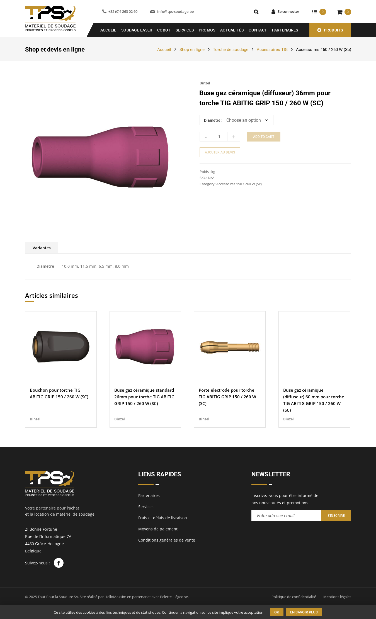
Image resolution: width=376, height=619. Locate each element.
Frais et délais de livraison (162, 517)
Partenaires (285, 30)
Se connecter (288, 11)
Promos (207, 30)
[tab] (41, 248)
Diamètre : (213, 120)
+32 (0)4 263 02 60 (122, 11)
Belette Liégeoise (174, 596)
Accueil (108, 30)
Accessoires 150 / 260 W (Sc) (323, 49)
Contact (258, 30)
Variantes (42, 247)
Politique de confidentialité (293, 596)
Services (185, 30)
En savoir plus (304, 612)
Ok (276, 612)
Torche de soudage (230, 49)
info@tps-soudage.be (175, 11)
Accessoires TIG (272, 49)
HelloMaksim (115, 596)
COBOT (164, 30)
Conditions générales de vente (166, 540)
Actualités (232, 30)
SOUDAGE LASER (136, 30)
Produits (333, 30)
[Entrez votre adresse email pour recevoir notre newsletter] (286, 515)
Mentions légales (337, 596)
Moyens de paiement (158, 529)
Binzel (205, 83)
